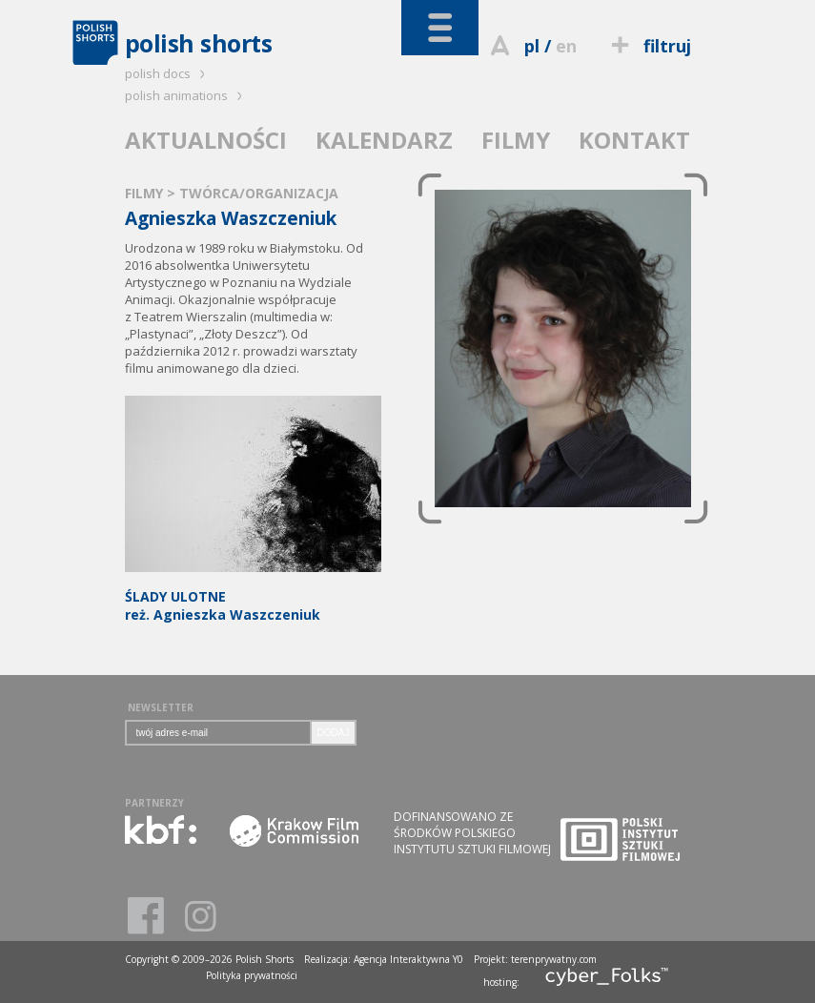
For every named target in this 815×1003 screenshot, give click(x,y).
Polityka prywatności (251, 975)
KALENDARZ (384, 139)
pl (532, 45)
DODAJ (333, 732)
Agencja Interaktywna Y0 (408, 959)
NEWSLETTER (161, 707)
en (566, 45)
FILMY (515, 139)
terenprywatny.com (554, 959)
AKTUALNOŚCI (206, 139)
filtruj (647, 45)
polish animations (186, 95)
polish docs (168, 73)
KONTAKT (634, 139)
